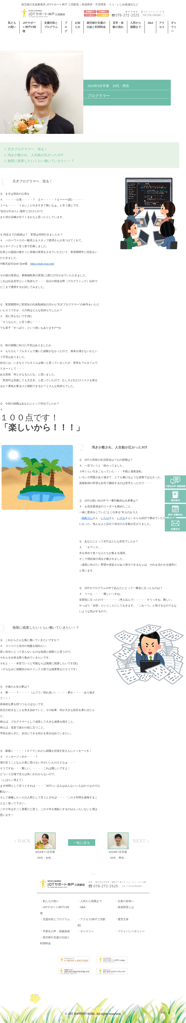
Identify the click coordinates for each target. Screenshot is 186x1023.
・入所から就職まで (89, 901)
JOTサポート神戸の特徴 (29, 27)
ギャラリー (173, 27)
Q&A (150, 22)
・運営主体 (122, 919)
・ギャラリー (85, 931)
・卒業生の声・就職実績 (55, 931)
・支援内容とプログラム (55, 919)
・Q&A (81, 907)
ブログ (66, 27)
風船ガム (87, 518)
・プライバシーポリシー (130, 931)
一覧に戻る (81, 843)
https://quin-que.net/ (42, 263)
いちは (105, 518)
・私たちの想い (49, 901)
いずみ (121, 518)
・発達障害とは (124, 907)
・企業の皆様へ (124, 901)
